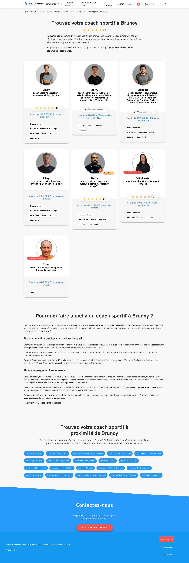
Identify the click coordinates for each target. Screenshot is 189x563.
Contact (120, 4)
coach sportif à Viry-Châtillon (62, 468)
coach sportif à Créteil (128, 461)
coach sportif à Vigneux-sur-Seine (148, 453)
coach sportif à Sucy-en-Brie (58, 461)
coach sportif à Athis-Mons (36, 468)
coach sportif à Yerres (34, 453)
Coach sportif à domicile (49, 12)
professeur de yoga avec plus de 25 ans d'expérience (46, 267)
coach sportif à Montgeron (57, 453)
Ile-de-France (68, 12)
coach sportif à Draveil (34, 461)
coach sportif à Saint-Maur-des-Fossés (91, 475)
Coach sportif (52, 4)
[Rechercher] (156, 4)
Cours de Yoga (69, 4)
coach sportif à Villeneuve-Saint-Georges (88, 453)
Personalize (167, 555)
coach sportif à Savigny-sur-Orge (59, 475)
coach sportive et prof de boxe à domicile (142, 181)
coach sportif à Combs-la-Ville (120, 453)
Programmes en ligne (89, 4)
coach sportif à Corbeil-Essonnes (110, 468)
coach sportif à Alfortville (151, 475)
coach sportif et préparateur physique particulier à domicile (46, 181)
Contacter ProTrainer (94, 527)
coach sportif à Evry (85, 468)
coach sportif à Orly (107, 461)
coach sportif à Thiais (34, 475)
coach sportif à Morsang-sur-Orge (123, 475)
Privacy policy (11, 550)
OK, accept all (166, 539)
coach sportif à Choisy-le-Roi (139, 468)
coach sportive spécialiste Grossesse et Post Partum (46, 92)
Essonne (81, 12)
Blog (129, 4)
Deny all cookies (165, 547)
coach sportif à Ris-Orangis (85, 461)
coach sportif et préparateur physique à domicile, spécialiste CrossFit (94, 182)
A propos (108, 4)
